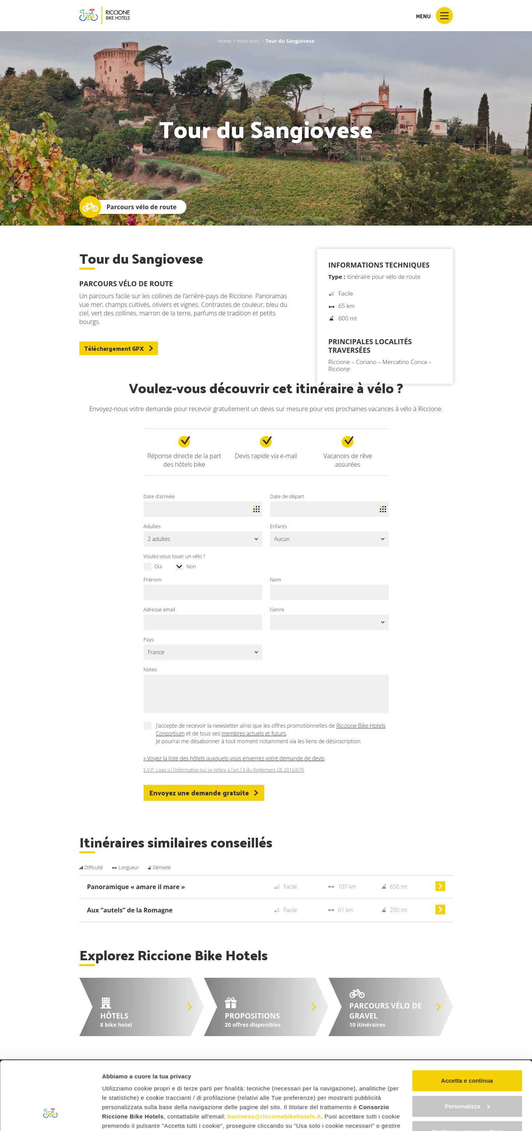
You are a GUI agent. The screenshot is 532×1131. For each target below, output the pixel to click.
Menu (434, 15)
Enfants (278, 526)
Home (225, 40)
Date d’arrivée (159, 496)
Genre (277, 609)
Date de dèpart (287, 496)
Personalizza (467, 1047)
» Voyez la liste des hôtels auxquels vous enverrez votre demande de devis (234, 758)
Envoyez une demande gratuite (203, 792)
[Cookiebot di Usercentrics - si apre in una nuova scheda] (50, 1116)
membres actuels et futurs (253, 733)
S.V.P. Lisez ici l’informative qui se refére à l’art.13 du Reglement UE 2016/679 (224, 770)
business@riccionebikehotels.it (274, 1057)
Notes (150, 669)
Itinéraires (248, 40)
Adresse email (160, 609)
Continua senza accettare (467, 1073)
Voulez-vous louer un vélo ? (174, 556)
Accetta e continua (467, 1022)
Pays (149, 639)
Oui (159, 566)
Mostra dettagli (123, 1115)
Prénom (153, 579)
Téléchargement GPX (118, 348)
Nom (275, 579)
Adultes (152, 526)
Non (191, 566)
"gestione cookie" (286, 1085)
